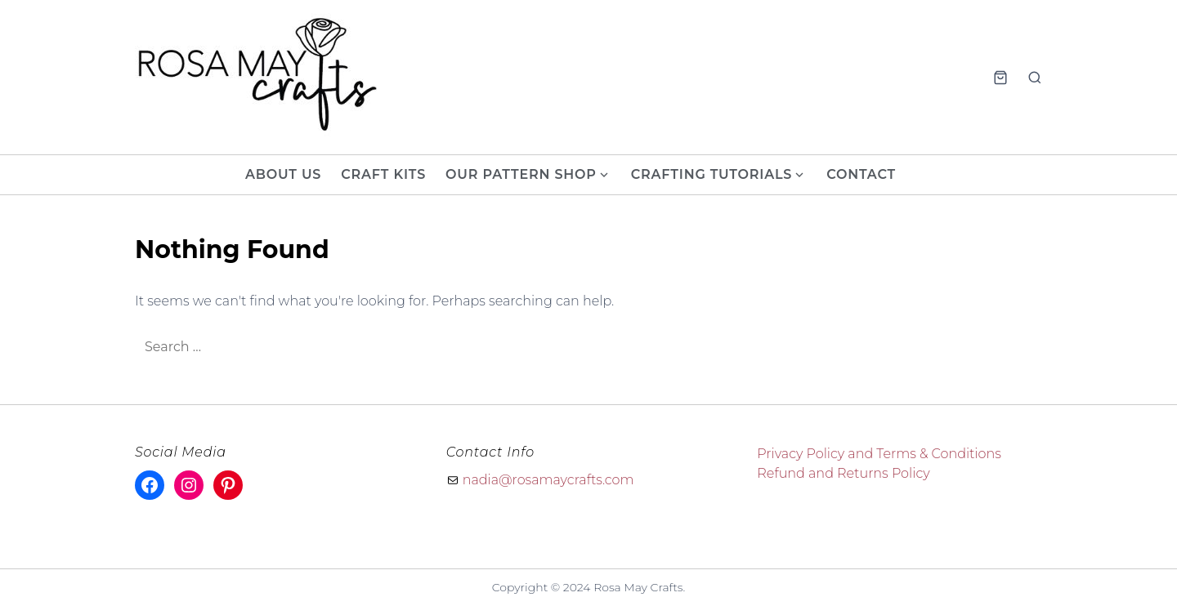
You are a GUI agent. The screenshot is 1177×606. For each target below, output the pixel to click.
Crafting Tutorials (711, 174)
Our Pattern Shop (521, 174)
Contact (861, 174)
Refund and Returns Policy (843, 473)
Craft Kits (383, 174)
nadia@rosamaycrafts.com (548, 480)
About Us (283, 174)
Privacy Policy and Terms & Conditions (879, 453)
